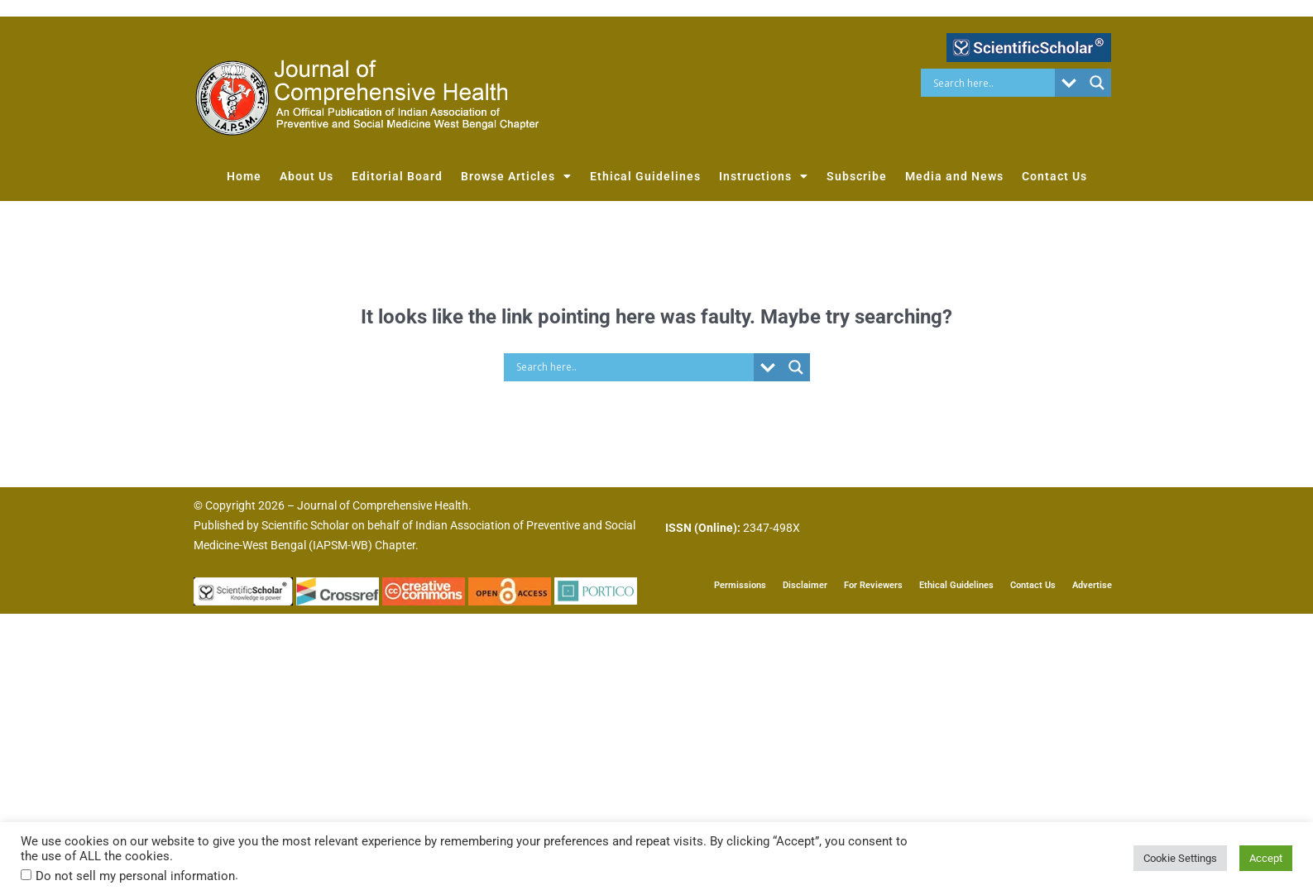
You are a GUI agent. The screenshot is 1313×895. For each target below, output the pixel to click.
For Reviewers (873, 585)
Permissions (740, 585)
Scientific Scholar (305, 525)
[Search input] (992, 83)
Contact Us (1054, 176)
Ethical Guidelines (645, 176)
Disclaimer (805, 585)
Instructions (763, 176)
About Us (306, 176)
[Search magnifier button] (1097, 83)
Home (244, 176)
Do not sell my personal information (135, 876)
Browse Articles (516, 176)
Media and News (954, 176)
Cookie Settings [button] (1180, 858)
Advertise (1092, 585)
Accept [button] (1265, 858)
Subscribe (857, 176)
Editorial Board (397, 176)
